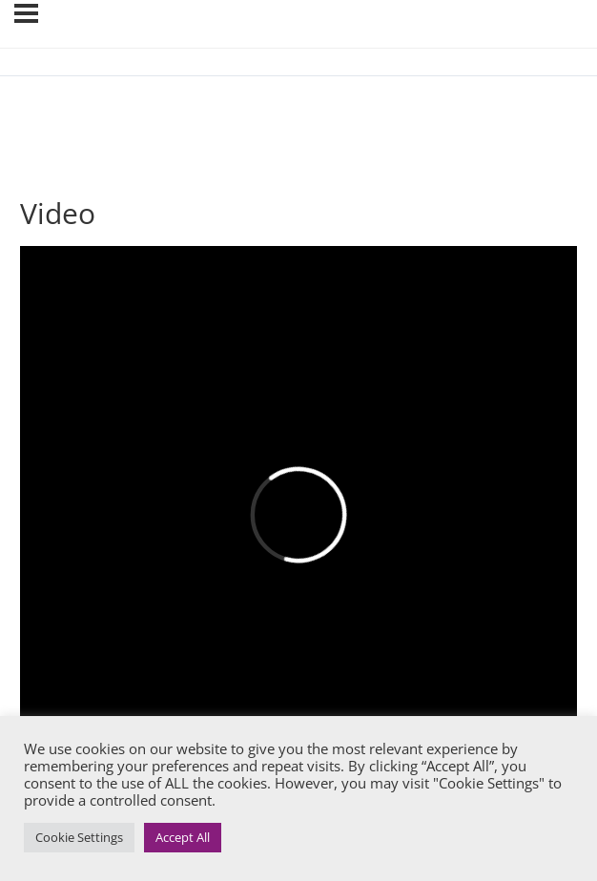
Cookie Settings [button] (79, 837)
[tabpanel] (298, 518)
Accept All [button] (182, 837)
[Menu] (26, 13)
